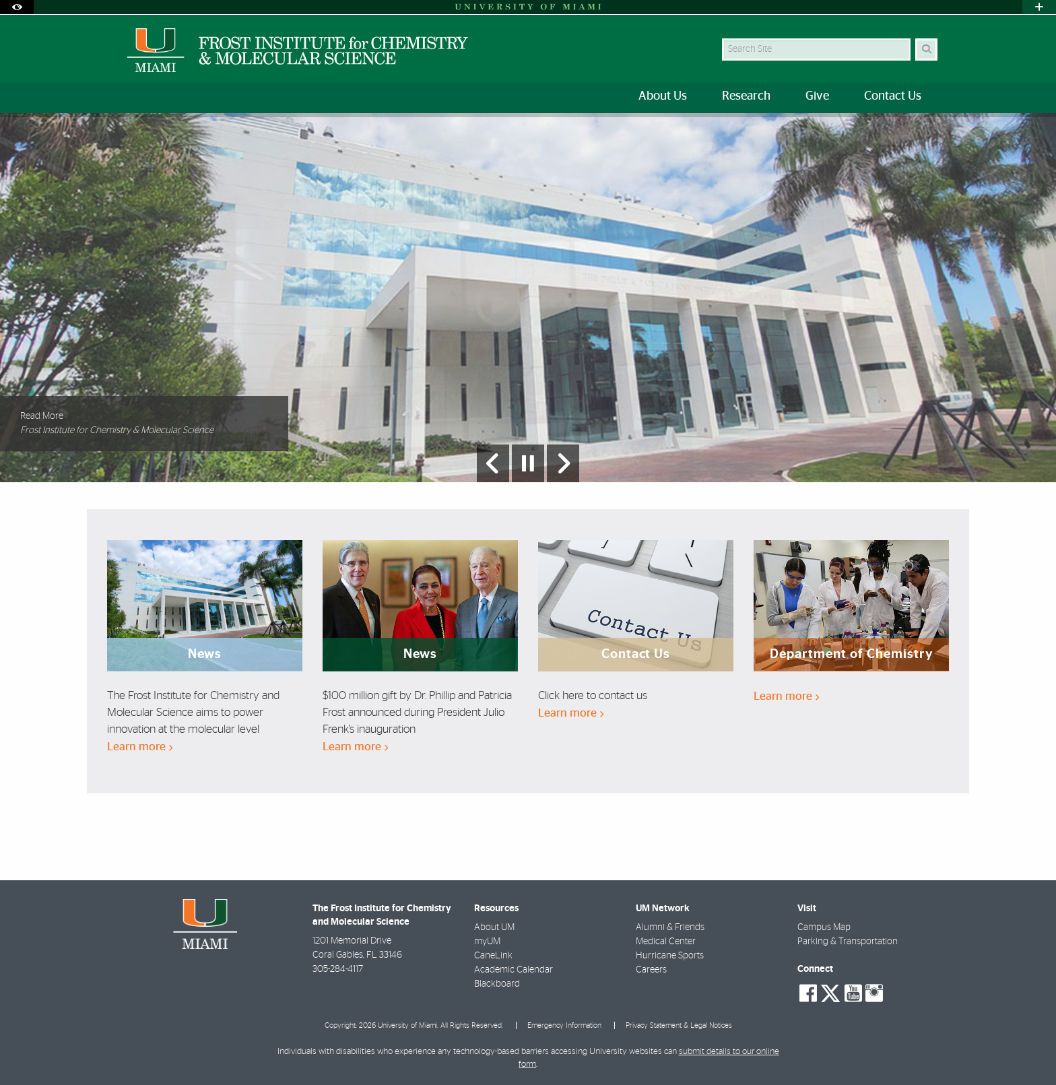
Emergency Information (564, 1025)
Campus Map (824, 927)
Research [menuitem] (746, 96)
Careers (651, 970)
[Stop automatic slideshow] (528, 463)
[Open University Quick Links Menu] (1039, 7)
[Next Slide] (563, 463)
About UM (494, 927)
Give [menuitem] (817, 96)
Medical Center (666, 941)
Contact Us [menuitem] (892, 96)
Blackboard (497, 984)
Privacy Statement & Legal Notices (679, 1025)
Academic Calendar (513, 970)
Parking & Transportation (847, 941)
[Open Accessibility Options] (17, 7)
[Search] (926, 49)
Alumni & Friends (670, 927)
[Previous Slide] (493, 463)
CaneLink (493, 955)
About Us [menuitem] (662, 96)
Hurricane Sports (670, 955)
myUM (487, 941)
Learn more (139, 746)
